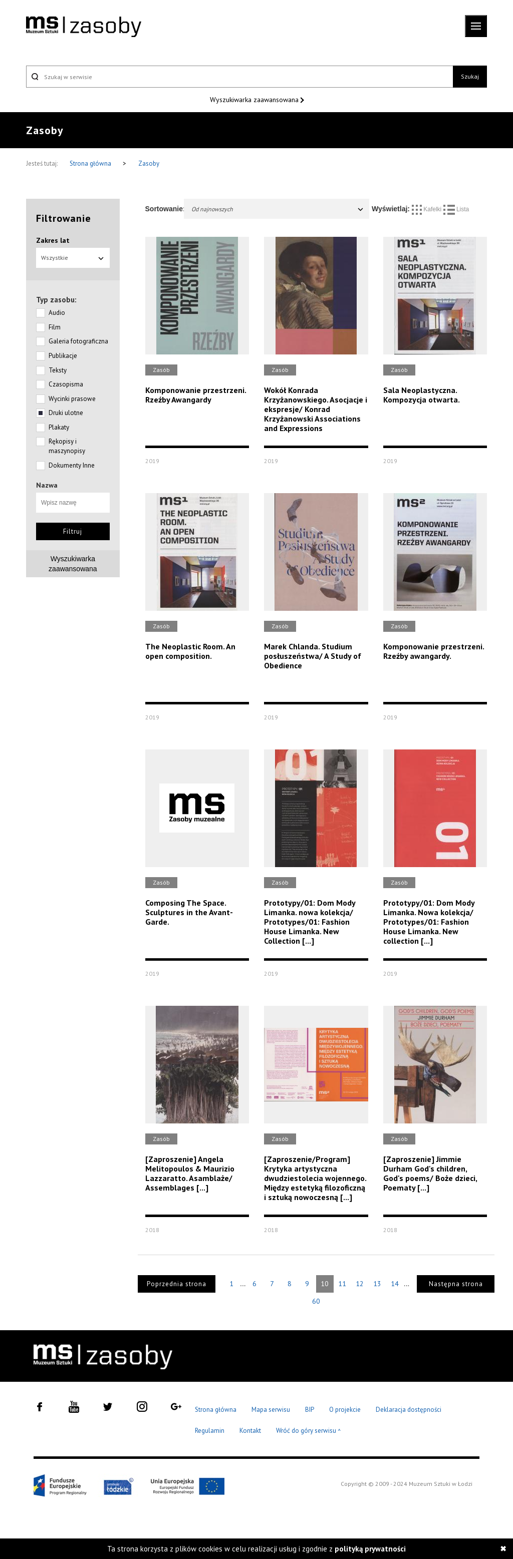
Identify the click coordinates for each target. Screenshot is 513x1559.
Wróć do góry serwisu (308, 1431)
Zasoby (148, 163)
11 (342, 1283)
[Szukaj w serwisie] (239, 77)
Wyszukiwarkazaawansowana (73, 564)
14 (395, 1283)
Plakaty (59, 427)
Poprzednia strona (176, 1284)
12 (360, 1283)
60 (316, 1301)
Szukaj (470, 76)
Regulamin (209, 1430)
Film (55, 327)
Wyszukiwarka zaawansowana (255, 99)
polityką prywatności (370, 1548)
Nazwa (47, 485)
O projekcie (345, 1409)
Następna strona (456, 1284)
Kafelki (427, 209)
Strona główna (91, 163)
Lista (456, 209)
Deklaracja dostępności (408, 1409)
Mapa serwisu (270, 1409)
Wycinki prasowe (72, 399)
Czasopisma (66, 384)
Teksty (58, 370)
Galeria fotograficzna (78, 341)
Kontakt (250, 1430)
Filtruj (72, 531)
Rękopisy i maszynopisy (67, 446)
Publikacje (63, 355)
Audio (57, 312)
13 (377, 1283)
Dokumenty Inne (72, 465)
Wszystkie (73, 257)
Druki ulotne (66, 413)
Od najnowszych (278, 209)
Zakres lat (53, 240)
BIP (309, 1409)
